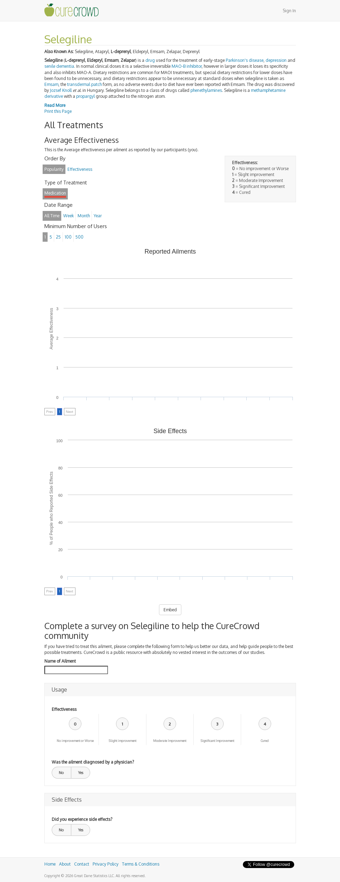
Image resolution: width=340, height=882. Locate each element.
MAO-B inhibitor (187, 66)
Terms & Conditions (140, 864)
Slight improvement (122, 741)
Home (50, 864)
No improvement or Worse (75, 741)
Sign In (289, 10)
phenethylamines (206, 90)
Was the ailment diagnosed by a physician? (93, 762)
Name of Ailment (60, 661)
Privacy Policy (105, 864)
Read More (54, 105)
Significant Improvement (217, 741)
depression (276, 60)
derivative (53, 96)
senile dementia (59, 66)
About (65, 864)
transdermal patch (84, 84)
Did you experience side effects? (82, 819)
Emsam (51, 84)
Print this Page (58, 111)
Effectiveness (64, 709)
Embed (170, 609)
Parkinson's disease (244, 60)
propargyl (85, 96)
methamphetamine (268, 90)
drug (150, 60)
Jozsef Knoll (61, 90)
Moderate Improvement (169, 741)
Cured (265, 741)
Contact (81, 864)
